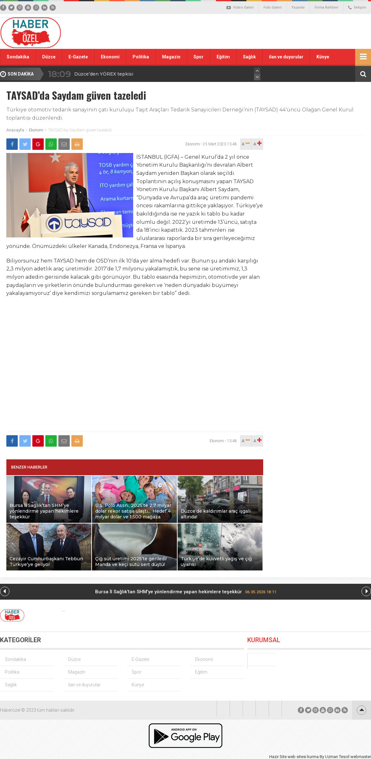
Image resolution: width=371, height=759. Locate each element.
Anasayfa (15, 130)
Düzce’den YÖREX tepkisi (103, 74)
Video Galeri (240, 7)
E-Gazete (78, 56)
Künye (322, 56)
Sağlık (249, 56)
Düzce (48, 56)
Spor (198, 56)
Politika (141, 56)
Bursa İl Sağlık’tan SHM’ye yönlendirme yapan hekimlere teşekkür (185, 592)
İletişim (357, 7)
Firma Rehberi (326, 7)
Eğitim (223, 56)
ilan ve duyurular (286, 56)
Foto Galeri (273, 7)
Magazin (171, 56)
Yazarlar (298, 7)
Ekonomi (110, 56)
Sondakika (18, 56)
